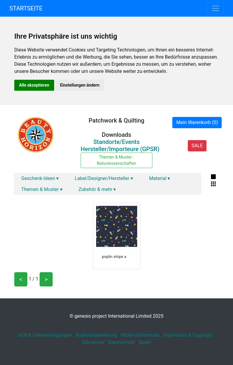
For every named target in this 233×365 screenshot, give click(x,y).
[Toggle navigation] (215, 8)
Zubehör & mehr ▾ (97, 189)
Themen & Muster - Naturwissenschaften (116, 160)
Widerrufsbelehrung (96, 335)
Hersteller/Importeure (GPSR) (120, 149)
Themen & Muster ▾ (41, 189)
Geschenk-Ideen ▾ (40, 178)
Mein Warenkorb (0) (197, 122)
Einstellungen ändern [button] (80, 85)
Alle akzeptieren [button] (34, 85)
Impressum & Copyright (188, 335)
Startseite (26, 8)
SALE (197, 145)
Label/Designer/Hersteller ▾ (104, 178)
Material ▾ (159, 178)
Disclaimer (93, 342)
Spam (145, 342)
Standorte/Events (116, 141)
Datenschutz (121, 342)
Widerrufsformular (140, 335)
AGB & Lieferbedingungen (45, 335)
